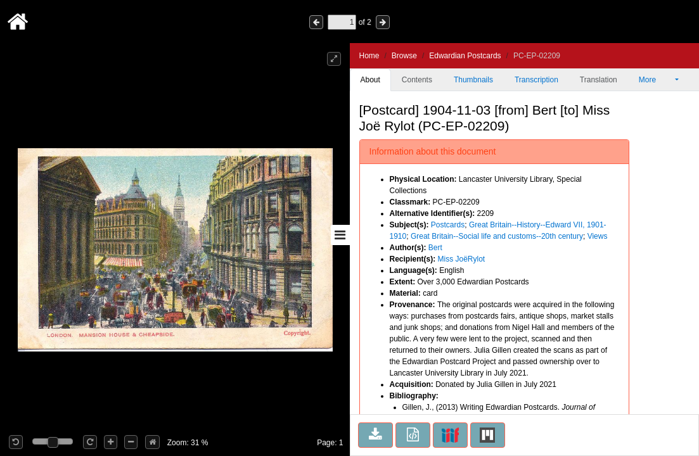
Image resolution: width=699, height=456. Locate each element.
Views (597, 236)
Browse (404, 55)
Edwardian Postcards (465, 55)
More (656, 79)
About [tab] (370, 79)
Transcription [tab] (536, 79)
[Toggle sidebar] (340, 235)
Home (369, 55)
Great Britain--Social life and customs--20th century (497, 236)
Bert (435, 247)
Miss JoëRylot (461, 259)
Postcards (448, 224)
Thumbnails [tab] (473, 79)
